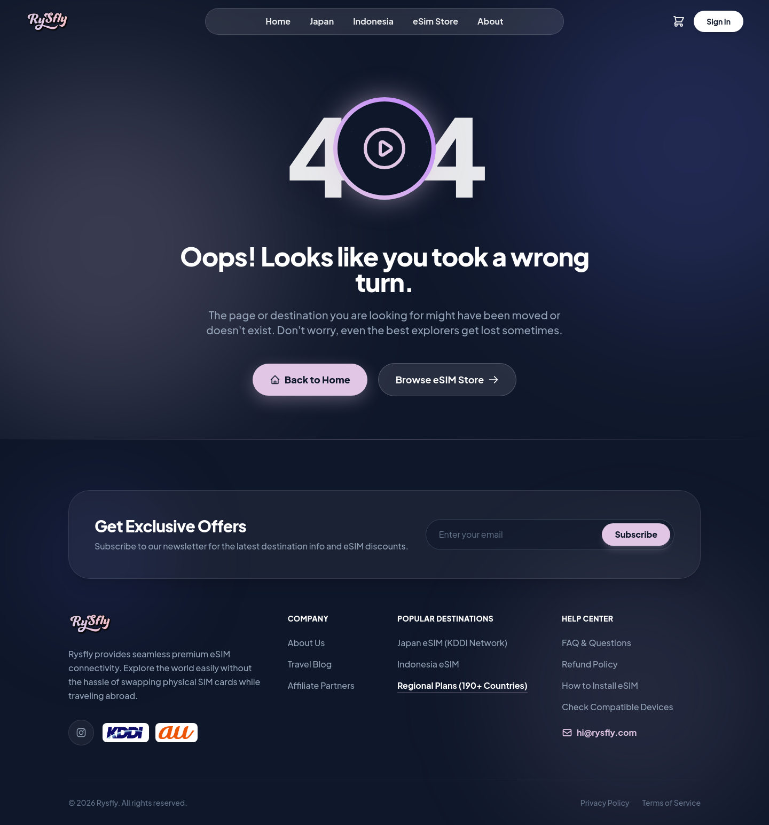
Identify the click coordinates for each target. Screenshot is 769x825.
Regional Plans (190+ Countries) (462, 685)
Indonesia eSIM (428, 664)
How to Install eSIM (600, 685)
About (490, 21)
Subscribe (636, 534)
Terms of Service (671, 802)
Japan (322, 21)
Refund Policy (590, 664)
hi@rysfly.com (599, 732)
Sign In (719, 21)
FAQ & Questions (596, 642)
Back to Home (310, 379)
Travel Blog (310, 664)
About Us (306, 642)
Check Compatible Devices (617, 706)
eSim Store (435, 21)
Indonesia (373, 21)
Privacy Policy (605, 802)
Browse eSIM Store (447, 379)
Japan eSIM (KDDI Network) (452, 642)
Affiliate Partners (321, 685)
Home (278, 21)
